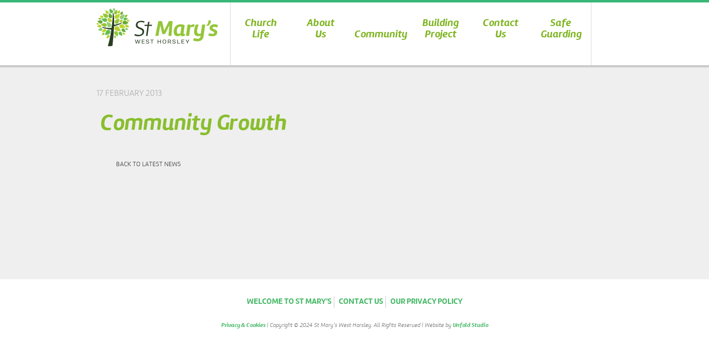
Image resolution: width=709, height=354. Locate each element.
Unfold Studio (470, 325)
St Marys (157, 26)
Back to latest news (148, 164)
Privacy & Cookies (243, 325)
